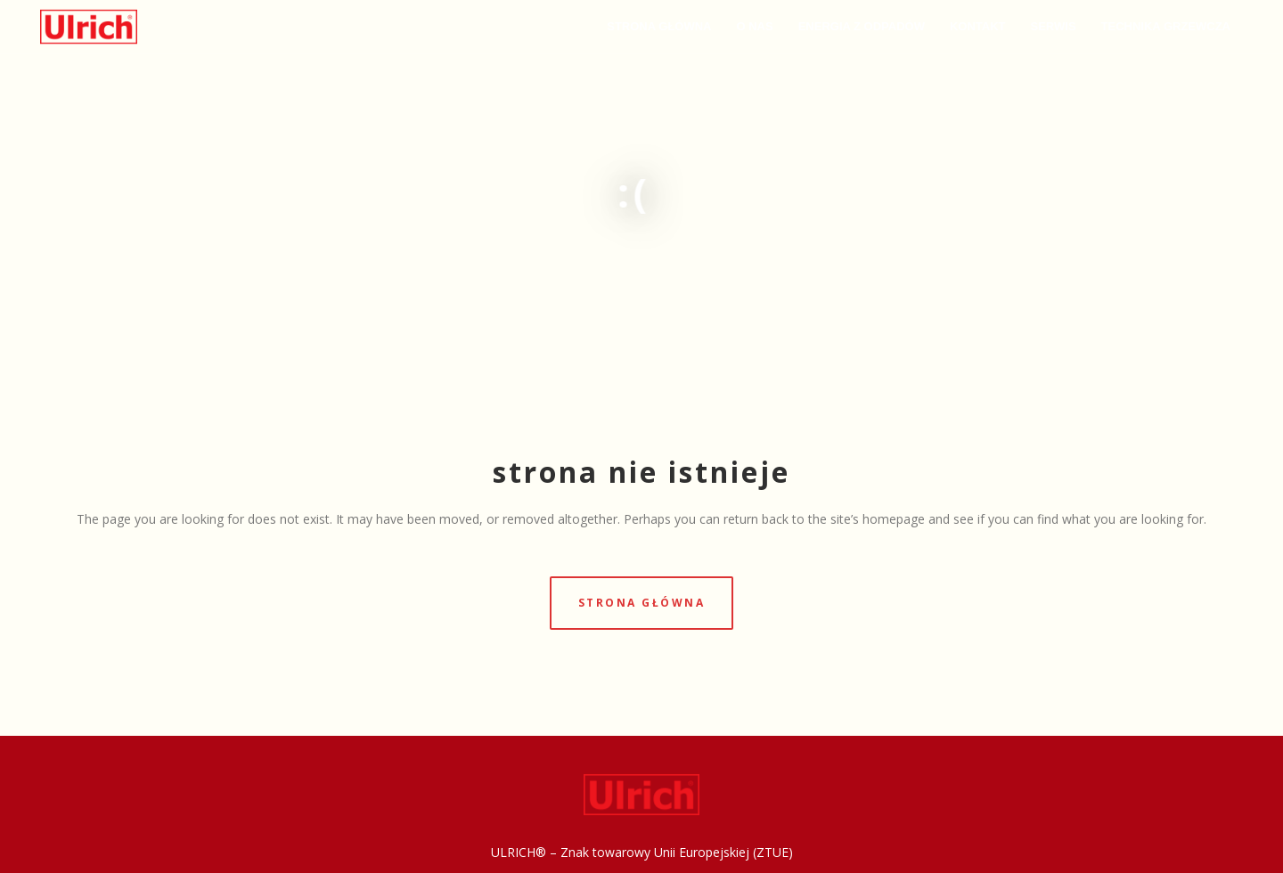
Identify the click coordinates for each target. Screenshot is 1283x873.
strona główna (642, 602)
